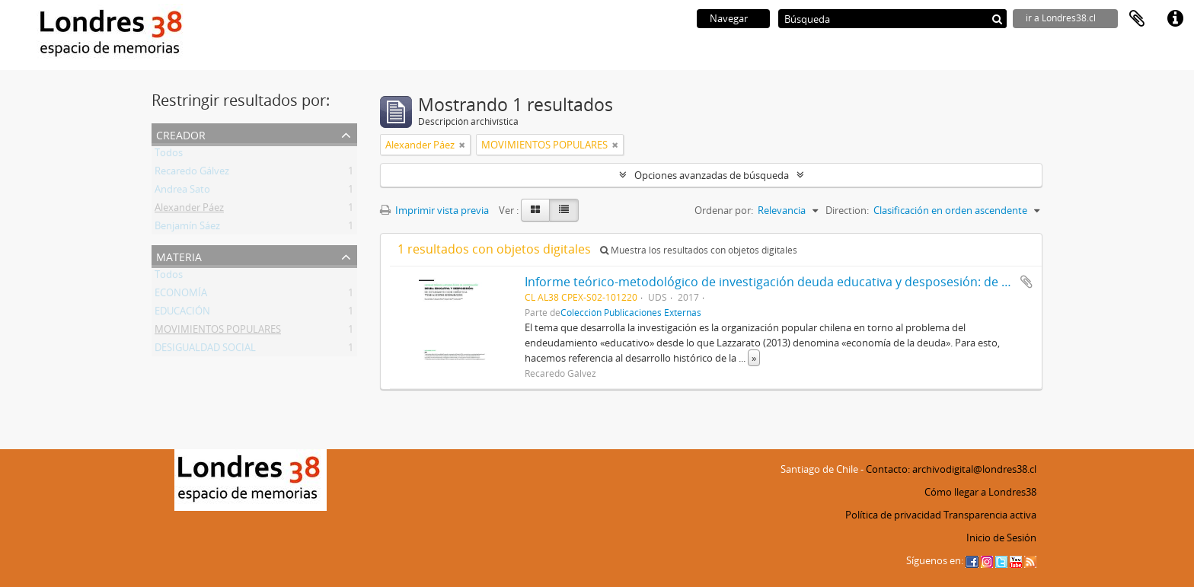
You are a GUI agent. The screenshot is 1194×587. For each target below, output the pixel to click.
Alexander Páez (189, 210)
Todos (169, 155)
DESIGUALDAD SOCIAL (205, 350)
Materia (179, 255)
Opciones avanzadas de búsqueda (711, 175)
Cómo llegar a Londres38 (980, 492)
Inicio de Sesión (1001, 537)
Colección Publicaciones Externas (630, 312)
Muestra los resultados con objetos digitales (698, 250)
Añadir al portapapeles (1026, 281)
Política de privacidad (893, 515)
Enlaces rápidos (1175, 19)
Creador (181, 133)
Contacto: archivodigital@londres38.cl (951, 469)
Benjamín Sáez (187, 228)
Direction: (847, 210)
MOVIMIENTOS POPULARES (218, 332)
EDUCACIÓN (182, 314)
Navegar (729, 18)
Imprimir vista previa (434, 210)
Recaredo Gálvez (192, 173)
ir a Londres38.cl (1061, 17)
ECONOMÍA (181, 295)
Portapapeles (1137, 19)
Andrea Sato (182, 192)
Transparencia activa (989, 515)
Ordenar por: (723, 210)
